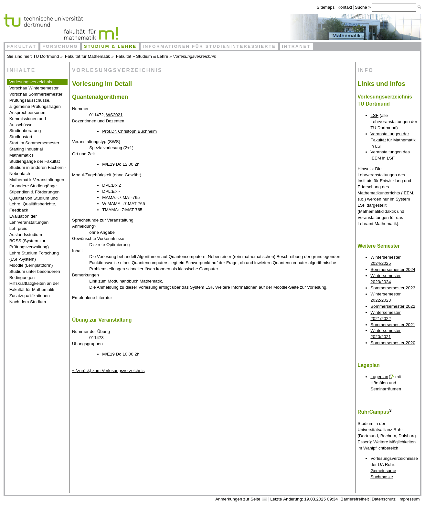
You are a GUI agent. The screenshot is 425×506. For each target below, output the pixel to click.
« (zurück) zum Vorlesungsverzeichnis (108, 370)
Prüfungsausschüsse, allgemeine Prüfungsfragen (35, 103)
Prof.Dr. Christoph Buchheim (129, 131)
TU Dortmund (46, 56)
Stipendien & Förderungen (34, 192)
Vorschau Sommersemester (35, 94)
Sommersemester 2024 (392, 269)
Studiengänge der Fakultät (34, 161)
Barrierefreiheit (355, 499)
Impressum (409, 499)
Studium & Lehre (110, 46)
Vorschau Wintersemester (34, 88)
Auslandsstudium (25, 234)
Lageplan (379, 376)
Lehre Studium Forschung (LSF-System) (34, 256)
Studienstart (20, 136)
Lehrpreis (18, 228)
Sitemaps (326, 7)
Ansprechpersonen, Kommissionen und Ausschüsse (28, 118)
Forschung (60, 46)
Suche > (363, 7)
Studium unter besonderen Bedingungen (34, 274)
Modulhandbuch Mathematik (135, 281)
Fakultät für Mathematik (87, 56)
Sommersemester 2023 (392, 287)
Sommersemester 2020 (392, 342)
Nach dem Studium (27, 301)
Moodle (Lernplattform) (31, 265)
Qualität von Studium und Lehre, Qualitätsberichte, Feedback (33, 204)
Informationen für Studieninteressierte (209, 46)
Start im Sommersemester (34, 142)
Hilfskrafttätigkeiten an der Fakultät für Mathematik (34, 286)
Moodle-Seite (286, 287)
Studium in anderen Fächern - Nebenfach (37, 170)
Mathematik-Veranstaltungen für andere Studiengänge (36, 182)
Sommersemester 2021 (392, 324)
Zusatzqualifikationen (29, 295)
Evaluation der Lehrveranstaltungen (29, 219)
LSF (374, 115)
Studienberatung (25, 130)
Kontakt (344, 7)
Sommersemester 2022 (392, 306)
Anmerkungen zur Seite (237, 499)
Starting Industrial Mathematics (26, 152)
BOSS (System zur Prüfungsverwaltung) (29, 243)
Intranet (296, 46)
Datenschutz (384, 499)
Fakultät (22, 46)
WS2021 (114, 114)
